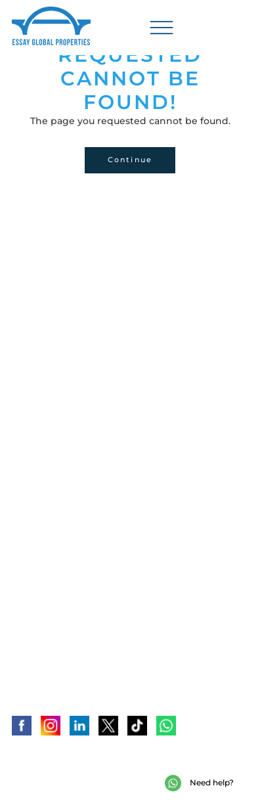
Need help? (199, 783)
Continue (130, 159)
